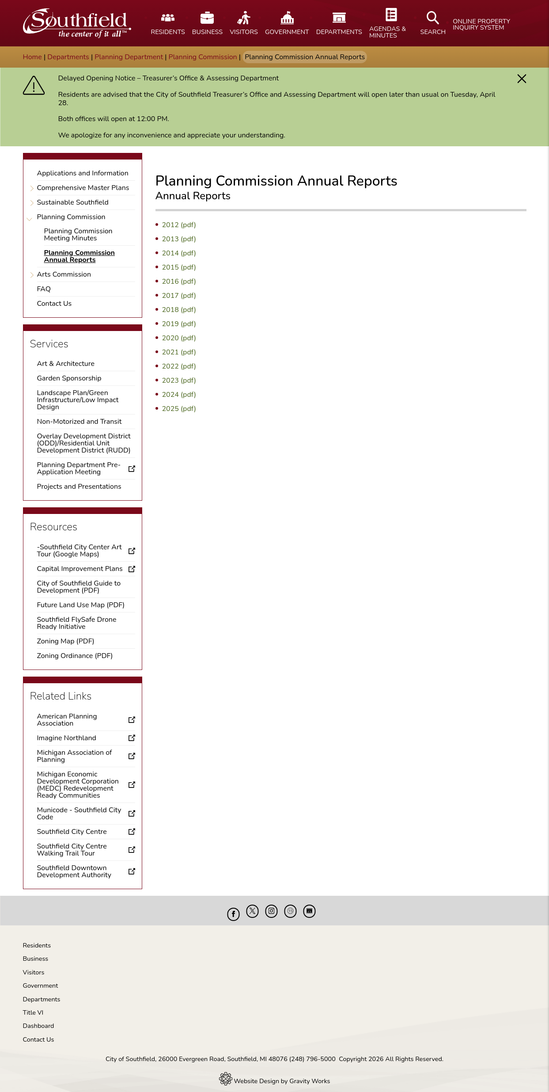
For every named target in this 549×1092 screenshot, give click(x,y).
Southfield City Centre (72, 832)
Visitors (34, 965)
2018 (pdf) (179, 310)
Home (32, 57)
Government (40, 978)
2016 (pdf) (179, 281)
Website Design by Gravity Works (274, 1074)
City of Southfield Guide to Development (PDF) (79, 586)
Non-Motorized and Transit (79, 421)
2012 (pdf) (179, 225)
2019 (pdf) (179, 324)
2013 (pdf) (179, 239)
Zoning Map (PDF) (66, 641)
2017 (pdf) (179, 296)
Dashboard (38, 1019)
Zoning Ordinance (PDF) (75, 656)
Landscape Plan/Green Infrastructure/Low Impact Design (78, 400)
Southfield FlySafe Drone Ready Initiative (77, 623)
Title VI (33, 1005)
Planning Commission (203, 57)
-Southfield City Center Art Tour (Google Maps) (79, 550)
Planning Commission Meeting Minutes (78, 234)
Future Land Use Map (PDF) (81, 605)
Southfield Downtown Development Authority (74, 871)
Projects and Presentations (79, 486)
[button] (522, 78)
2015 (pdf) (179, 267)
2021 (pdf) (179, 352)
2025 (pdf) (179, 409)
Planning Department (129, 57)
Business (36, 951)
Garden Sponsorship (69, 378)
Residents (37, 938)
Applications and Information (83, 173)
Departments (68, 57)
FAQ (44, 289)
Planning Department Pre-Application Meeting (79, 468)
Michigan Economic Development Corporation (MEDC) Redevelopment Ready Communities (78, 784)
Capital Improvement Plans (80, 569)
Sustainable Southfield (73, 202)
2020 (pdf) (179, 338)
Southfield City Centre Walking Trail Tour (72, 849)
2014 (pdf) (179, 253)
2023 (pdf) (179, 380)
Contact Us (54, 303)
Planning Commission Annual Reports (79, 256)
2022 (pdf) (179, 366)
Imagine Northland (66, 738)
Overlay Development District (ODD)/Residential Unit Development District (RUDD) (84, 443)
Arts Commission (64, 274)
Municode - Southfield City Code (79, 813)
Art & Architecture (66, 364)
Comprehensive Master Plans (83, 188)
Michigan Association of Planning (74, 756)
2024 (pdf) (179, 395)
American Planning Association (67, 720)
